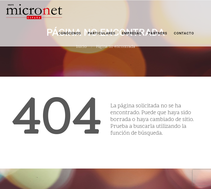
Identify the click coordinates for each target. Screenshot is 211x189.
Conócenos (69, 33)
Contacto (184, 33)
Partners (157, 33)
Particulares (101, 33)
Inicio (81, 47)
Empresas (132, 33)
